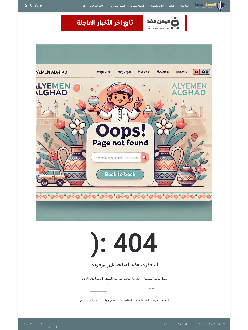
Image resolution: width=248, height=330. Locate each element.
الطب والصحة (157, 5)
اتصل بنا (28, 323)
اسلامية (185, 5)
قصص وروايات (117, 5)
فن (83, 5)
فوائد (171, 5)
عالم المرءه (97, 5)
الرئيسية (38, 323)
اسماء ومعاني (137, 5)
